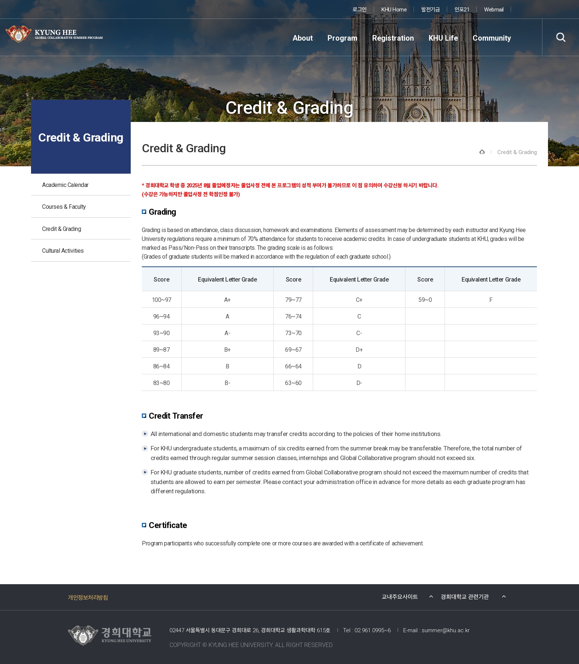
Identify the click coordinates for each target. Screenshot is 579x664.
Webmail (494, 9)
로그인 (360, 9)
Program (342, 37)
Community (492, 37)
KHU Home (394, 9)
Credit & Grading (61, 228)
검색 (560, 37)
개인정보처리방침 (88, 597)
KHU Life (443, 37)
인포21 (462, 9)
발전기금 (430, 9)
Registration (393, 37)
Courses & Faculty (64, 206)
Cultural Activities (63, 250)
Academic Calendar (65, 184)
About (302, 37)
